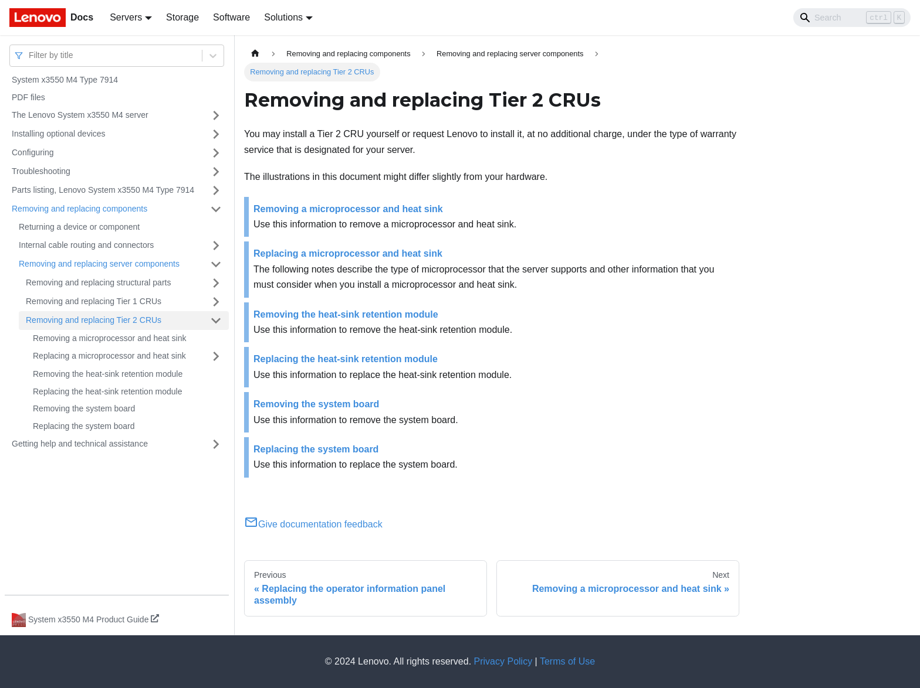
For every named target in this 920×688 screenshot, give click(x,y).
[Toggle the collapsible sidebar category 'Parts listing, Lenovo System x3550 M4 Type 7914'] (216, 190)
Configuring (33, 152)
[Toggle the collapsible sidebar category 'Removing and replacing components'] (216, 209)
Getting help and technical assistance (80, 443)
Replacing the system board (84, 426)
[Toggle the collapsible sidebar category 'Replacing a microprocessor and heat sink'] (216, 356)
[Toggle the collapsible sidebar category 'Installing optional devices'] (216, 134)
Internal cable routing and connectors (86, 245)
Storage (182, 17)
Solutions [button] (283, 17)
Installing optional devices (59, 133)
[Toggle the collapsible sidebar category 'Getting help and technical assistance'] (216, 444)
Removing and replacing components (79, 208)
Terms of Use (567, 661)
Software (231, 17)
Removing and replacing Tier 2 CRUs (93, 320)
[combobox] (30, 55)
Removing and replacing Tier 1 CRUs (93, 301)
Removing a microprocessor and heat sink (109, 338)
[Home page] (255, 54)
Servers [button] (126, 17)
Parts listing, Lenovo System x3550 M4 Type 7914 (103, 190)
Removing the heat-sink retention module (107, 374)
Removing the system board (84, 408)
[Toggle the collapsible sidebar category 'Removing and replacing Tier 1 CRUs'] (216, 301)
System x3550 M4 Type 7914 (65, 79)
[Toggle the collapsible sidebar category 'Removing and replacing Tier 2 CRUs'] (216, 320)
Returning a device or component (79, 226)
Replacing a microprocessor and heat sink (109, 355)
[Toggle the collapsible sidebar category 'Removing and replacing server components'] (216, 264)
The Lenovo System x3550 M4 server (80, 115)
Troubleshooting (41, 171)
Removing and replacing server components (99, 263)
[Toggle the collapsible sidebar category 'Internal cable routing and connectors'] (216, 245)
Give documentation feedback (313, 524)
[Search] (852, 17)
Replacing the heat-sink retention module (107, 391)
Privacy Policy (503, 661)
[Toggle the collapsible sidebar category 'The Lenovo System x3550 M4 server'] (216, 115)
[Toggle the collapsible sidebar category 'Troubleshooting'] (216, 171)
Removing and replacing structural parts (98, 282)
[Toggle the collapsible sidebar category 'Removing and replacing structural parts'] (216, 283)
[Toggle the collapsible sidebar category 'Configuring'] (216, 153)
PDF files (28, 97)
